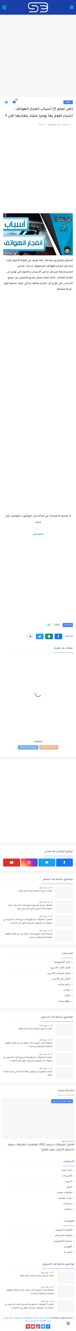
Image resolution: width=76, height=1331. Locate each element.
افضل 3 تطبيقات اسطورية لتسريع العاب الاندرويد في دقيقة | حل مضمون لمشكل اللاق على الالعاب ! (27, 921)
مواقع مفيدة (64, 1001)
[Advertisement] (38, 56)
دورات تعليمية (65, 1197)
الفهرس (68, 1246)
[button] (58, 636)
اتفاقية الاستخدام (63, 1235)
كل (48, 625)
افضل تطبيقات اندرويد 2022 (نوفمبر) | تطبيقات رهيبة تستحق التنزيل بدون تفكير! (41, 1147)
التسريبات (67, 1175)
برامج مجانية (64, 984)
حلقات (68, 102)
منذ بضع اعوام (44, 887)
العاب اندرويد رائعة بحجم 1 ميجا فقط (35, 891)
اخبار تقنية (67, 1170)
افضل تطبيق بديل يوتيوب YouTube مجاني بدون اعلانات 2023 (27, 1073)
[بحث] (4, 7)
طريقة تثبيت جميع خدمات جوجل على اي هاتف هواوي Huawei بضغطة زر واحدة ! (28, 936)
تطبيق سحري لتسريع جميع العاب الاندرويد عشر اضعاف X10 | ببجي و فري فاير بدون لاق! (30, 907)
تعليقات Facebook (28, 747)
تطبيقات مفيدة (64, 1192)
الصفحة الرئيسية (63, 1229)
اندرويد (68, 1181)
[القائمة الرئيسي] (71, 7)
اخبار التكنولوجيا (62, 961)
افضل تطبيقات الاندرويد (58, 973)
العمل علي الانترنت (60, 978)
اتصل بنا (68, 1252)
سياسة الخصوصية (63, 1240)
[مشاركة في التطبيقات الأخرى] (30, 636)
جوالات (66, 989)
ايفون (69, 1186)
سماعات (67, 1203)
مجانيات (68, 1209)
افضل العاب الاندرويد (60, 967)
